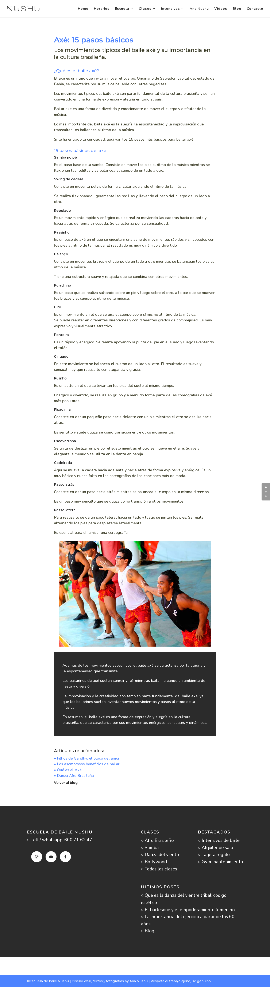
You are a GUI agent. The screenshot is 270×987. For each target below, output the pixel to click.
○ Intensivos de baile (219, 840)
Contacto (255, 9)
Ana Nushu (199, 9)
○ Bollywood (154, 862)
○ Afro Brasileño (157, 840)
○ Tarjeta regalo (214, 855)
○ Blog (147, 931)
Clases (145, 9)
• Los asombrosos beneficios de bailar (86, 764)
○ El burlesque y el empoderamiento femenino (188, 910)
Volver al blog (66, 783)
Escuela (122, 9)
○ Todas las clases (159, 869)
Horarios (101, 9)
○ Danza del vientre (161, 855)
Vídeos (220, 9)
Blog (237, 9)
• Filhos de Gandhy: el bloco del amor (86, 758)
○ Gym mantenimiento (220, 862)
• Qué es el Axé (68, 769)
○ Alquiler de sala (215, 848)
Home (83, 9)
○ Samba (150, 848)
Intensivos (170, 9)
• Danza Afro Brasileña (74, 775)
